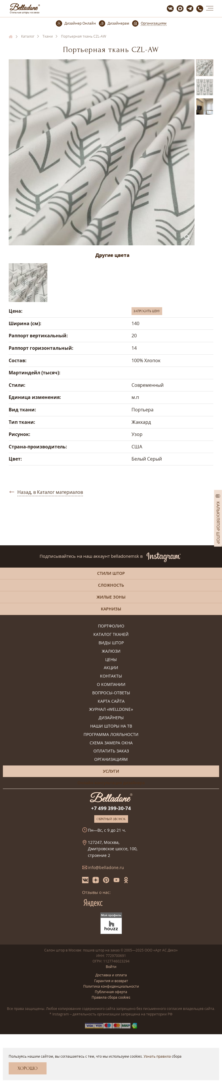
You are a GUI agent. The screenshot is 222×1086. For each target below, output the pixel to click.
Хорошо (28, 1068)
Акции (111, 667)
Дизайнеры (111, 717)
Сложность (111, 585)
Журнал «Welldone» (111, 709)
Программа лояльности (111, 734)
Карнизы (111, 609)
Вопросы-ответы (111, 693)
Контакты (111, 676)
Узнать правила (157, 1056)
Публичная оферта (111, 991)
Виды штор (111, 642)
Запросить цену (147, 311)
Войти (111, 966)
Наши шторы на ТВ (111, 726)
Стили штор (111, 573)
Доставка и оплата (111, 975)
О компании (111, 684)
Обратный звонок (111, 819)
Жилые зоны (111, 597)
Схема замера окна (111, 743)
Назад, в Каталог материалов (50, 492)
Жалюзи (111, 651)
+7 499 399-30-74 (111, 808)
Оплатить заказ (111, 751)
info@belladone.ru (106, 867)
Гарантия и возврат (111, 980)
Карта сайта (111, 701)
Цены (111, 659)
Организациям (111, 759)
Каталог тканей (111, 634)
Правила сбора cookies (111, 997)
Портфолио (111, 626)
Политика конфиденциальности (111, 986)
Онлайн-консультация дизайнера (111, 782)
